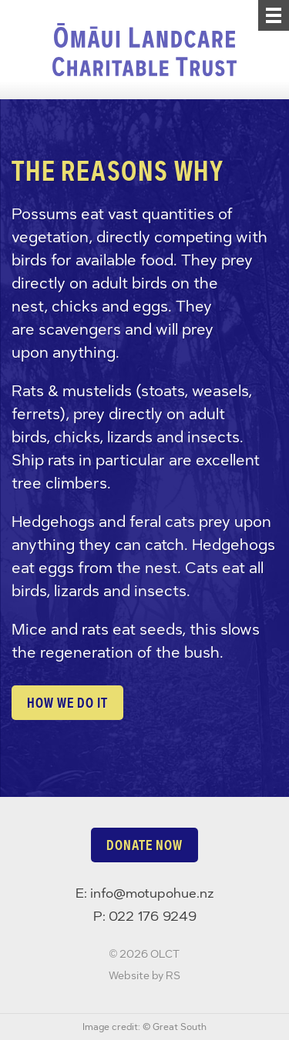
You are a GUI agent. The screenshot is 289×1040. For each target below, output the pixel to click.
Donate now (144, 845)
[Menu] (273, 15)
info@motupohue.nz (152, 893)
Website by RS (144, 975)
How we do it (67, 703)
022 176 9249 (153, 916)
